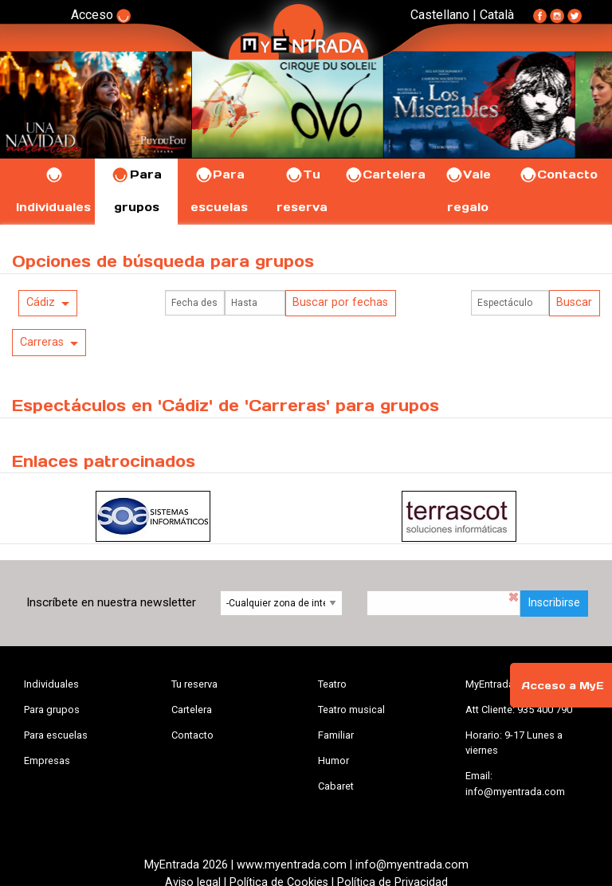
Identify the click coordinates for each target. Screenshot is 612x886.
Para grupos (52, 709)
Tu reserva (194, 684)
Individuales (51, 684)
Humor (333, 760)
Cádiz (40, 302)
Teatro (332, 684)
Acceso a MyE (562, 685)
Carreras (42, 342)
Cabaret (336, 786)
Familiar (336, 735)
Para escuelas (56, 735)
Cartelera (385, 174)
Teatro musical (351, 709)
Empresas (47, 760)
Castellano (439, 14)
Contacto (558, 174)
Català (497, 14)
